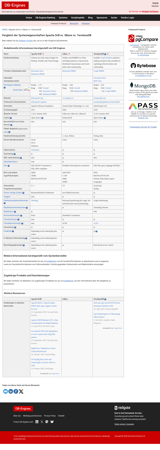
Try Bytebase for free (143, 76)
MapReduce (9, 211)
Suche (114, 17)
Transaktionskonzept (12, 223)
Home (29, 17)
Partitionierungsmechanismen (16, 200)
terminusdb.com (100, 98)
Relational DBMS (38, 74)
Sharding (34, 201)
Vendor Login (127, 17)
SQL (5, 165)
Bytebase (86, 23)
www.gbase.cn (67, 98)
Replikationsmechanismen (14, 207)
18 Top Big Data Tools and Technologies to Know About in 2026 (43, 362)
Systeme (63, 17)
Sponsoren (102, 17)
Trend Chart (17, 90)
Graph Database (106, 58)
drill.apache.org (37, 98)
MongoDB (74, 23)
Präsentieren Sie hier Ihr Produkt (143, 127)
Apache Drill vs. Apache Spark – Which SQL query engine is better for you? (44, 306)
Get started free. (143, 97)
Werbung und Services (32, 416)
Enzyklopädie (77, 17)
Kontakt (61, 416)
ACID (96, 223)
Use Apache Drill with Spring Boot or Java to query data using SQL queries (44, 334)
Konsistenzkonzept (12, 215)
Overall (46, 88)
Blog (90, 17)
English (155, 3)
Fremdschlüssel (10, 219)
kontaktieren (51, 261)
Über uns (17, 416)
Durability (7, 231)
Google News (55, 373)
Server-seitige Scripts (13, 192)
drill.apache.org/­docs (39, 102)
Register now (143, 118)
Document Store (37, 71)
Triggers (7, 196)
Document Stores (49, 91)
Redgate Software (150, 11)
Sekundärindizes (10, 162)
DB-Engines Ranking (45, 17)
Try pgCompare (143, 55)
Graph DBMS (99, 71)
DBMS (4, 30)
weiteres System (26, 41)
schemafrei (35, 150)
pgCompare (134, 45)
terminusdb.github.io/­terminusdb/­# (107, 102)
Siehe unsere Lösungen (124, 424)
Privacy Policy (50, 416)
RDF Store (98, 81)
